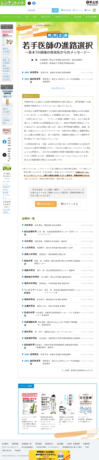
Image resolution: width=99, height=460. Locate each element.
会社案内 (5, 444)
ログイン (78, 10)
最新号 (5, 49)
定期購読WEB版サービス (7, 71)
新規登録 (66, 10)
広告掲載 (60, 444)
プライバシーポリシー (10, 447)
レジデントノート (25, 25)
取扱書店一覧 (27, 444)
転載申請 (86, 444)
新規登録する (46, 204)
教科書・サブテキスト (6, 195)
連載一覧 (6, 60)
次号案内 (6, 51)
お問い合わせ (6, 450)
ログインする (69, 204)
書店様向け (49, 444)
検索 (55, 10)
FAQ (88, 10)
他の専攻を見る (57, 88)
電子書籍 (38, 444)
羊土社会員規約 (27, 447)
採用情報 (15, 444)
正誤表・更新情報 (73, 444)
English (18, 450)
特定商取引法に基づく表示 (72, 447)
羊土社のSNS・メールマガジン (47, 447)
